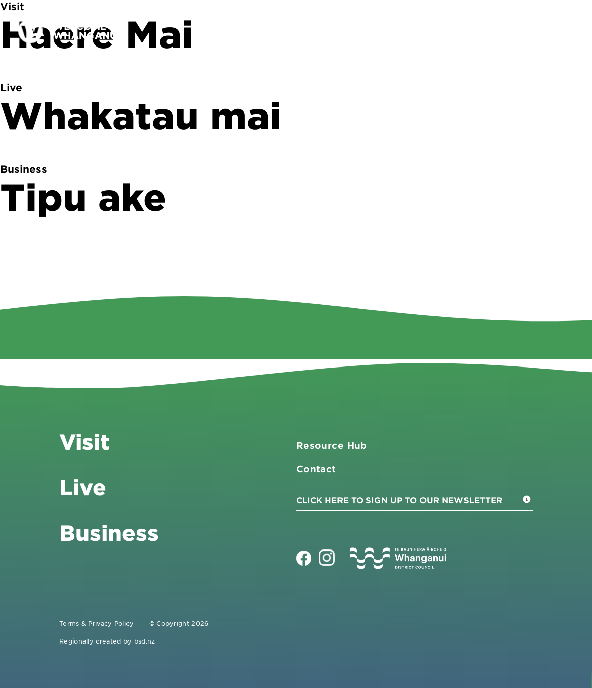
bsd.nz (144, 641)
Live (472, 30)
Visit (357, 30)
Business (415, 30)
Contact (524, 30)
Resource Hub (331, 445)
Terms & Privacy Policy (96, 623)
